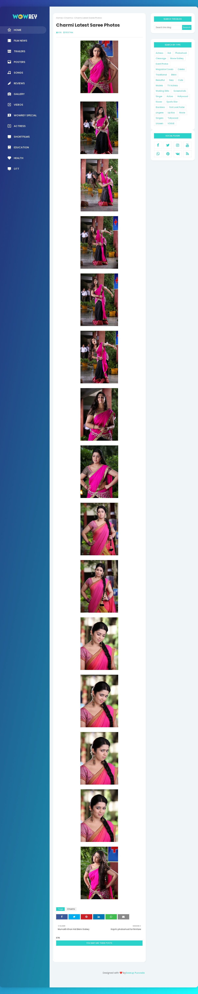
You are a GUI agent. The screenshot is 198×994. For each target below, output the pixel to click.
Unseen (159, 123)
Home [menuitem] (14, 30)
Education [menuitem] (18, 147)
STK (60, 32)
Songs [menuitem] (15, 73)
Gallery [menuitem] (16, 94)
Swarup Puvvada (135, 972)
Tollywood (173, 118)
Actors (170, 96)
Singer (159, 96)
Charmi (68, 17)
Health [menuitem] (15, 158)
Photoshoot (181, 53)
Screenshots (180, 91)
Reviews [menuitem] (16, 83)
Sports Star (171, 101)
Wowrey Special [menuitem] (22, 115)
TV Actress (172, 85)
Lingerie (159, 112)
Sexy (171, 80)
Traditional (161, 74)
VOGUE (171, 123)
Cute (180, 80)
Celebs (181, 69)
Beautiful (160, 80)
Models (159, 85)
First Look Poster (177, 107)
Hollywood (182, 96)
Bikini (173, 74)
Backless (160, 107)
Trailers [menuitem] (16, 51)
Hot (169, 53)
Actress (159, 53)
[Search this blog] (168, 27)
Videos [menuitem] (15, 105)
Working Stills (162, 91)
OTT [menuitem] (13, 169)
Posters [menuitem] (16, 62)
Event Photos (162, 63)
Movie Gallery (177, 58)
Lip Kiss (171, 112)
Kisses (159, 101)
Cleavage (161, 58)
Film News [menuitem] (17, 41)
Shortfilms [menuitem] (18, 137)
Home (59, 17)
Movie (182, 112)
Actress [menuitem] (16, 126)
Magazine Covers (164, 69)
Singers (159, 118)
